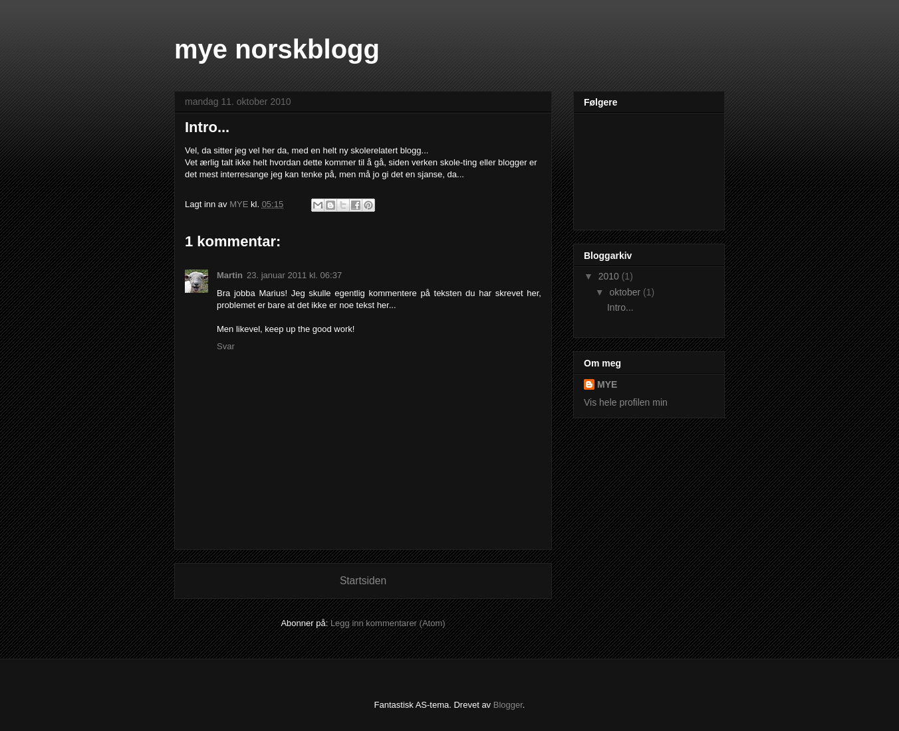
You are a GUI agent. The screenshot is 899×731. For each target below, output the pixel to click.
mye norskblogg (277, 49)
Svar (226, 346)
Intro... (620, 307)
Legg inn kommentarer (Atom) (388, 623)
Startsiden (363, 580)
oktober (626, 292)
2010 (610, 276)
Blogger (508, 705)
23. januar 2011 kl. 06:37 (294, 275)
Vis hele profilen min (626, 402)
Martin (230, 275)
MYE (607, 384)
